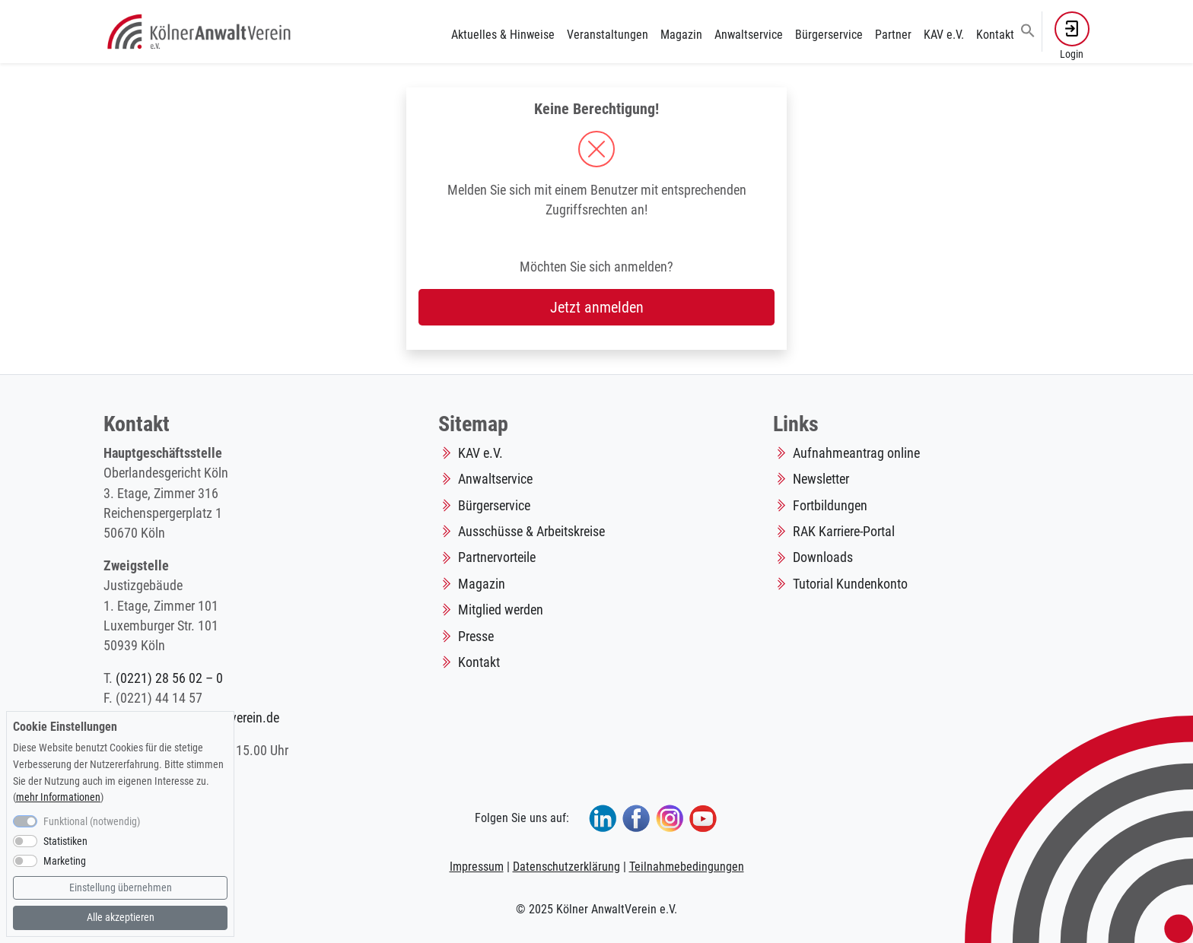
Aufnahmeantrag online (856, 453)
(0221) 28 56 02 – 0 (169, 678)
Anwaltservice (748, 34)
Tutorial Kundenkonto (850, 584)
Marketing (64, 861)
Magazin (681, 34)
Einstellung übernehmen (120, 887)
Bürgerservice (829, 34)
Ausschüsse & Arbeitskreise (531, 531)
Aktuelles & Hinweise (503, 34)
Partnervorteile (497, 557)
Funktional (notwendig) (91, 821)
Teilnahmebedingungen (686, 866)
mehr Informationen (58, 797)
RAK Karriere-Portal (844, 531)
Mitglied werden (500, 610)
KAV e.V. (944, 34)
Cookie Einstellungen (65, 726)
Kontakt (995, 34)
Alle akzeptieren (120, 917)
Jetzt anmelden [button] (597, 307)
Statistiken (65, 841)
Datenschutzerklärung (566, 866)
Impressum (477, 866)
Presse (476, 636)
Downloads (823, 557)
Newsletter (821, 479)
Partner (893, 34)
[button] (1028, 29)
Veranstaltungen (607, 34)
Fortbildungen (830, 505)
